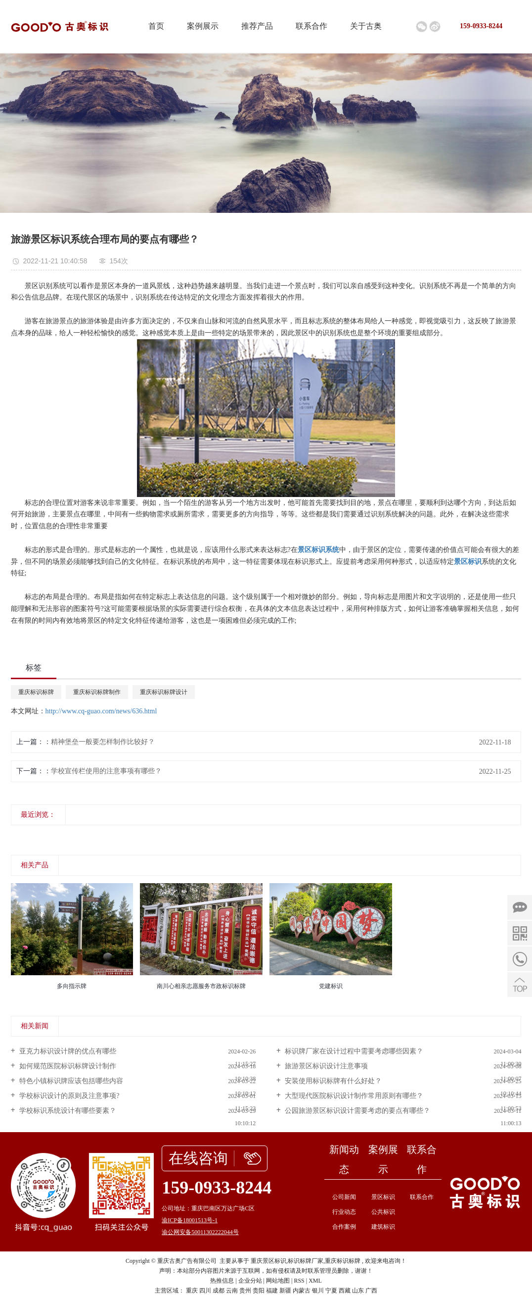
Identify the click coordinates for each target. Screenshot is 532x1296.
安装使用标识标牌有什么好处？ (332, 1081)
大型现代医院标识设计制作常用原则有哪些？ (353, 1095)
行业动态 (344, 1211)
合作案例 (344, 1226)
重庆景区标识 (268, 1260)
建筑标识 (383, 1226)
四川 (205, 1290)
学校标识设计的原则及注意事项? (69, 1095)
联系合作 (311, 26)
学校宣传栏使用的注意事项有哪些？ (106, 771)
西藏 (345, 1290)
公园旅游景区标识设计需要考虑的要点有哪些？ (357, 1110)
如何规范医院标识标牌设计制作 (67, 1066)
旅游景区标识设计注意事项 (325, 1066)
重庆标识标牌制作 (97, 692)
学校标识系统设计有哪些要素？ (67, 1110)
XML (315, 1280)
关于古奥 (366, 26)
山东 (358, 1290)
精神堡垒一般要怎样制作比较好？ (103, 742)
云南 (232, 1290)
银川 (318, 1290)
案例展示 (203, 26)
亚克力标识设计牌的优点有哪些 (67, 1051)
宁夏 (331, 1290)
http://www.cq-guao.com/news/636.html (101, 711)
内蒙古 (301, 1290)
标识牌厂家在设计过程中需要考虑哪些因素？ (353, 1051)
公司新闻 (344, 1197)
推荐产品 (257, 26)
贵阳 (259, 1290)
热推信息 (222, 1280)
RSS (299, 1280)
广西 (371, 1290)
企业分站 (250, 1280)
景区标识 (383, 1197)
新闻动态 (344, 1159)
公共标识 (383, 1211)
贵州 (245, 1290)
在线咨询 (198, 1158)
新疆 (285, 1290)
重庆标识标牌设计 (163, 692)
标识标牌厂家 (305, 1260)
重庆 (192, 1290)
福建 (272, 1290)
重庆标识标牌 (36, 692)
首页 (156, 26)
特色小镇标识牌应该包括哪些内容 (71, 1081)
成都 (218, 1290)
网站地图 (278, 1280)
